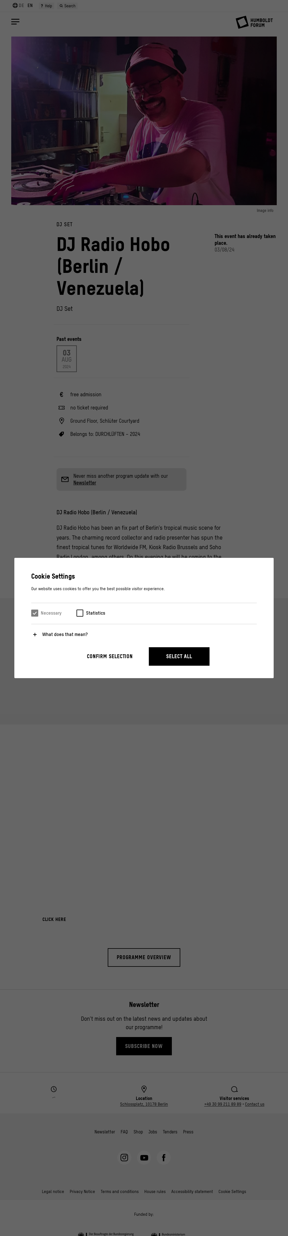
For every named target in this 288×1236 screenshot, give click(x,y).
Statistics (95, 613)
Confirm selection (110, 656)
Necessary (51, 613)
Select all (179, 656)
